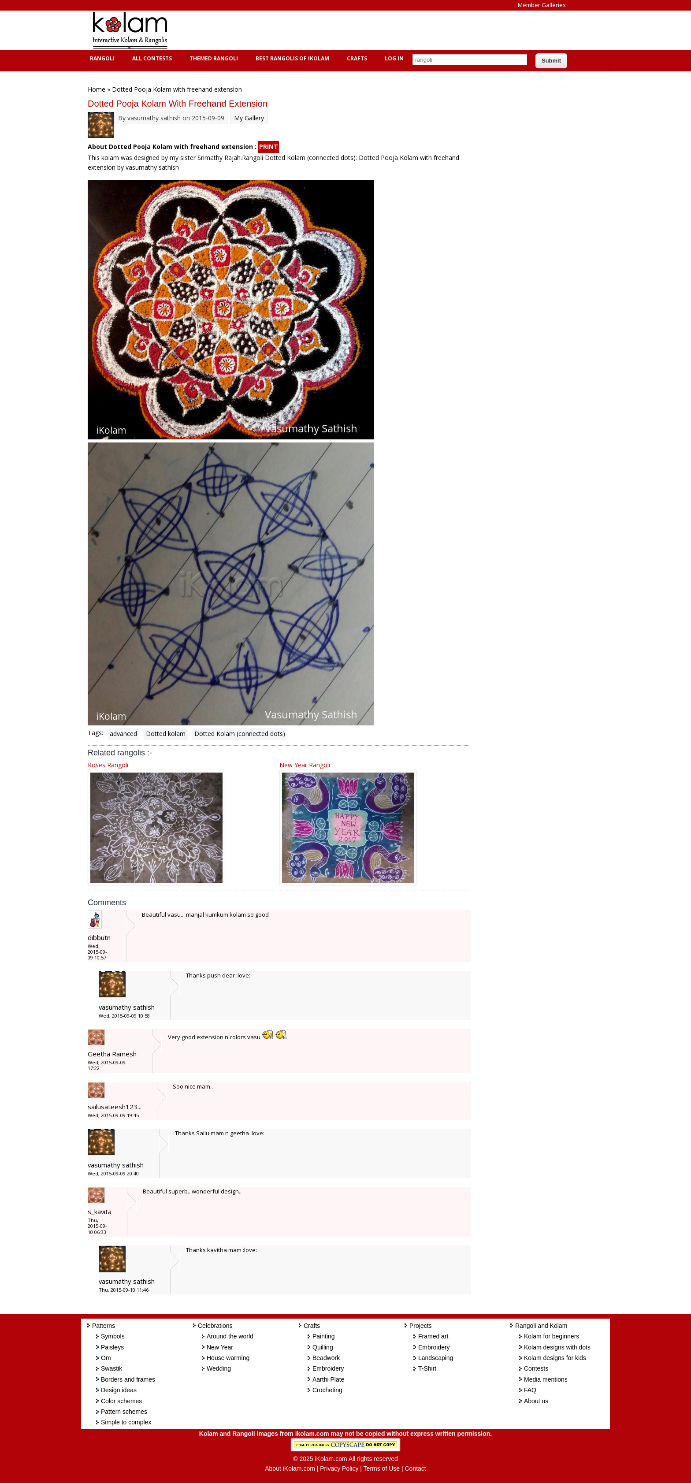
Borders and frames (128, 1379)
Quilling (322, 1347)
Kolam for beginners (551, 1336)
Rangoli (101, 58)
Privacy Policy (339, 1468)
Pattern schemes (124, 1411)
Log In (394, 58)
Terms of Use (382, 1468)
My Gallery (249, 118)
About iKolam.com (290, 1468)
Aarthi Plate (328, 1379)
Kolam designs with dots (557, 1347)
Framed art (433, 1336)
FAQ (530, 1390)
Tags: (95, 732)
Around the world (230, 1336)
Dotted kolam (166, 733)
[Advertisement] (338, 30)
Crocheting (327, 1390)
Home (96, 89)
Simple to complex (126, 1422)
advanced (123, 733)
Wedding (219, 1368)
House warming (228, 1357)
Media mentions (546, 1379)
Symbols (113, 1336)
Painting (323, 1336)
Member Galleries (542, 5)
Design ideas (119, 1390)
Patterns (103, 1325)
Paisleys (112, 1347)
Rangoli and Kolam (541, 1325)
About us (536, 1401)
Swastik (111, 1368)
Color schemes (121, 1401)
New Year (220, 1347)
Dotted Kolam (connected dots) (239, 733)
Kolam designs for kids (555, 1357)
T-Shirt (427, 1368)
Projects (420, 1325)
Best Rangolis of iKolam (291, 58)
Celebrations (215, 1325)
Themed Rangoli (213, 58)
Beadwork (326, 1357)
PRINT (268, 146)
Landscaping (435, 1357)
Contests (536, 1368)
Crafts (356, 58)
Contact (415, 1468)
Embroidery (328, 1368)
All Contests (150, 58)
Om (106, 1357)
